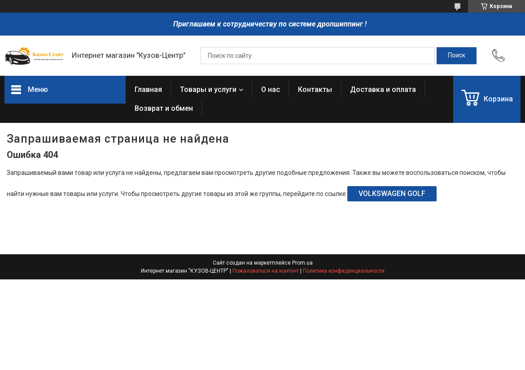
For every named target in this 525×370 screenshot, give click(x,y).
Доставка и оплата (383, 89)
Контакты (315, 89)
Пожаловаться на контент (265, 271)
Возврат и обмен (164, 108)
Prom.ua (302, 263)
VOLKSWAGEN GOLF (392, 193)
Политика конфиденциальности (344, 271)
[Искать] (457, 55)
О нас (270, 89)
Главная (148, 89)
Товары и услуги (208, 89)
